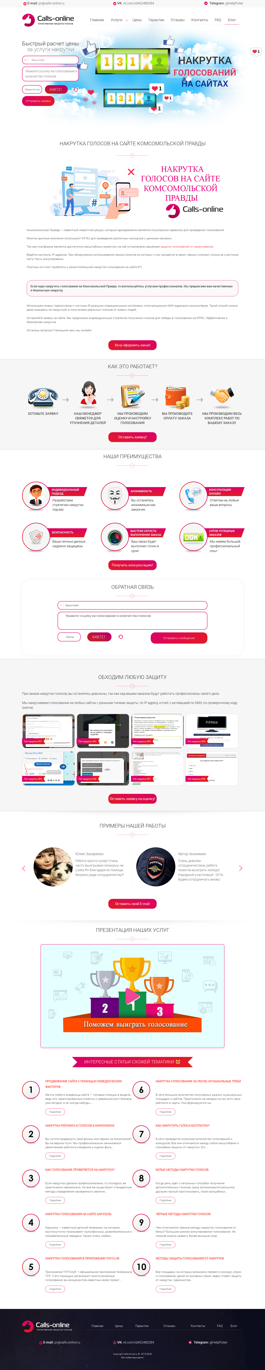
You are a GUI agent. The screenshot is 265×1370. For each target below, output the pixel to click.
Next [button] (241, 868)
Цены (137, 20)
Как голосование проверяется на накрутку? (80, 1170)
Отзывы (178, 20)
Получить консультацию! (132, 565)
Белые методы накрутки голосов (182, 1170)
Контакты (199, 20)
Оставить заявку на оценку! (132, 798)
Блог (232, 20)
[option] (81, 866)
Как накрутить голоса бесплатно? (183, 1125)
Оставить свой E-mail (132, 903)
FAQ (218, 20)
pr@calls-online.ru (51, 3)
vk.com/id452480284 (138, 3)
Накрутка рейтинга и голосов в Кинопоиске (79, 1125)
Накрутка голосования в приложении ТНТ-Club (82, 1258)
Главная (97, 20)
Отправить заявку (38, 101)
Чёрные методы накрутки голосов (183, 1214)
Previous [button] (23, 868)
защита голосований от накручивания (186, 246)
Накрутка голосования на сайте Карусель (78, 1214)
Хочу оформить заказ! (132, 345)
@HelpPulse (234, 3)
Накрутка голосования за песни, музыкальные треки (198, 1081)
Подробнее (55, 1111)
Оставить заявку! (132, 437)
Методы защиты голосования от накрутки (190, 1258)
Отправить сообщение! (179, 638)
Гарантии (156, 20)
